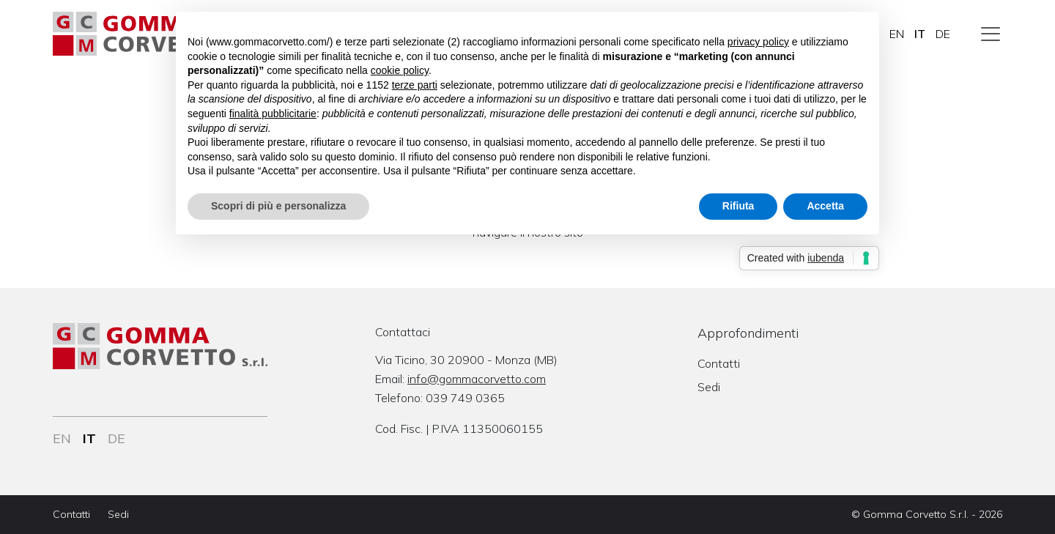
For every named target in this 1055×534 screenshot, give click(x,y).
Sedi (708, 386)
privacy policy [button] (758, 42)
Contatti (718, 363)
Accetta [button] (825, 206)
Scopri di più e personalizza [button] (278, 206)
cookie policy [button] (400, 70)
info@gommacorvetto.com (476, 378)
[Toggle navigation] (990, 33)
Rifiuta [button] (738, 206)
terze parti (414, 85)
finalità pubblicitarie (272, 113)
